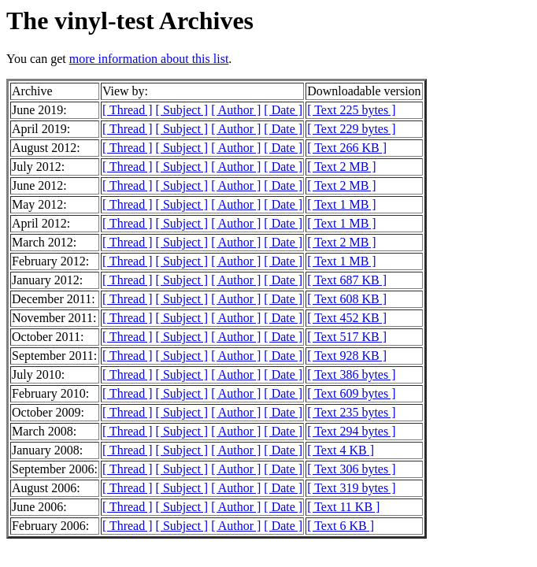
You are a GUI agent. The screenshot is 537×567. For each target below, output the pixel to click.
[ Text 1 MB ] (341, 204)
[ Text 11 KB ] (343, 506)
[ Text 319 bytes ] (351, 488)
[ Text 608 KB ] (347, 299)
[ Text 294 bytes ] (351, 431)
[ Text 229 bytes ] (351, 128)
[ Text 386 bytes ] (351, 374)
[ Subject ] (182, 110)
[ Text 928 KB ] (347, 355)
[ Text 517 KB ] (347, 336)
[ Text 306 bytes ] (351, 469)
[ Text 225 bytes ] (351, 110)
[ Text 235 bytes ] (351, 412)
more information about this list (149, 58)
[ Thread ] (127, 110)
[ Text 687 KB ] (347, 280)
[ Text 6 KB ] (340, 525)
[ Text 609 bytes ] (351, 393)
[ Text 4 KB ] (340, 450)
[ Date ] (283, 110)
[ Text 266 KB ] (347, 147)
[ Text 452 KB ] (347, 317)
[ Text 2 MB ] (341, 166)
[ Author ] (236, 110)
